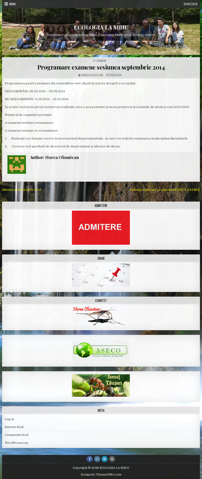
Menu (12, 4)
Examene (101, 60)
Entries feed (14, 427)
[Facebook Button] (90, 459)
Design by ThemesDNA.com (101, 474)
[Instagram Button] (97, 459)
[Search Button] (112, 459)
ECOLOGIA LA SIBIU (101, 27)
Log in (9, 419)
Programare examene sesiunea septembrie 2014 (101, 67)
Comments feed (16, 435)
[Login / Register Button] (105, 459)
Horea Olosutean (92, 75)
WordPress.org (16, 442)
